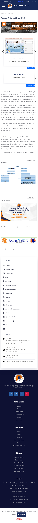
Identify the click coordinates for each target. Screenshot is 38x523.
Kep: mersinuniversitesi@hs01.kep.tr (19, 488)
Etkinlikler (7, 313)
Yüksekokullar (19, 437)
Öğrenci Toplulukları (19, 463)
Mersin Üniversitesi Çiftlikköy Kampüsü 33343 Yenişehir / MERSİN (19, 483)
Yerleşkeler (19, 417)
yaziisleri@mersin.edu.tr (19, 496)
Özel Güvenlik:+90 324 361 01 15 (19, 494)
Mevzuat (6, 297)
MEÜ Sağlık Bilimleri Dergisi (8, 249)
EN (36, 1)
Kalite (5, 277)
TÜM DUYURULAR (31, 85)
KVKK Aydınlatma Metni (19, 502)
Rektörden (19, 406)
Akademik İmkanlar (19, 414)
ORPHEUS (7, 281)
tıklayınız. (31, 227)
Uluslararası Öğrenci (19, 468)
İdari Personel (8, 273)
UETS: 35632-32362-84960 (19, 491)
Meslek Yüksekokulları (19, 440)
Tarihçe (19, 409)
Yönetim (6, 265)
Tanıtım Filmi (19, 420)
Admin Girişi (22, 514)
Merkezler (19, 442)
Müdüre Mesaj (8, 325)
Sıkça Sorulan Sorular (19, 471)
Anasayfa (3, 13)
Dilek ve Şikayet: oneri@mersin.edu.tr (19, 499)
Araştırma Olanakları (9, 289)
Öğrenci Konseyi (19, 460)
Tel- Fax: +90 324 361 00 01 (19, 485)
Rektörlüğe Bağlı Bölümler (19, 445)
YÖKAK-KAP (7, 305)
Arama (28, 2)
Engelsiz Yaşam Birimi (19, 465)
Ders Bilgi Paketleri (9, 285)
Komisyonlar (7, 293)
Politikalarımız (19, 411)
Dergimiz (6, 301)
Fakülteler (19, 434)
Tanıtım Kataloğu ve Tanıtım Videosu (13, 321)
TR (32, 1)
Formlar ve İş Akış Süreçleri (11, 309)
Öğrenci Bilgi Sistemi (19, 457)
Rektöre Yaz (20, 1)
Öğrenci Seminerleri (9, 317)
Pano (5, 329)
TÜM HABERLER (31, 67)
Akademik (10, 13)
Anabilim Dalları (8, 269)
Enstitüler (19, 431)
